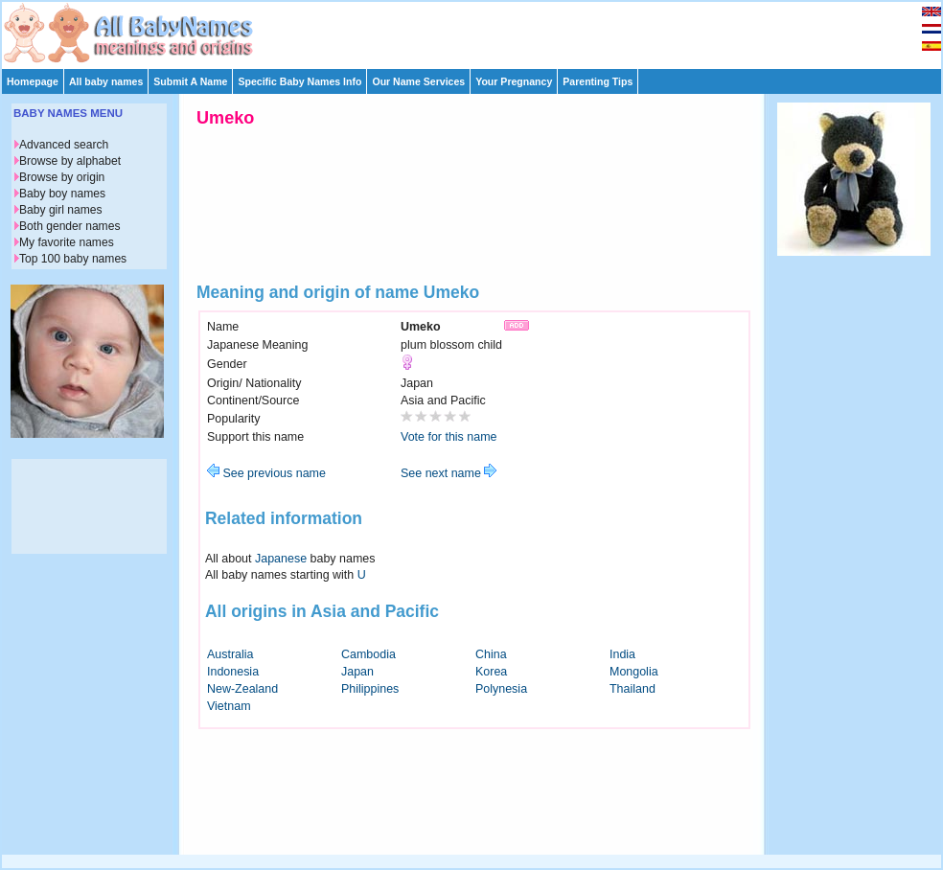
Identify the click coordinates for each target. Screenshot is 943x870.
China (491, 654)
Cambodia (368, 654)
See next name (448, 473)
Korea (491, 671)
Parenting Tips (597, 81)
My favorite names (66, 242)
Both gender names (69, 226)
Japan (357, 671)
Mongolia (634, 671)
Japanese (281, 558)
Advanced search (63, 144)
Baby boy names (62, 193)
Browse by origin (61, 177)
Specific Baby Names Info (299, 81)
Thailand (633, 689)
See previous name (266, 473)
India (622, 654)
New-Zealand (242, 689)
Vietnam (229, 706)
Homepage (32, 81)
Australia (230, 654)
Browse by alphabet (70, 161)
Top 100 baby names (72, 258)
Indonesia (233, 671)
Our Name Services (418, 81)
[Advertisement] (854, 553)
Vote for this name (449, 437)
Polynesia (501, 689)
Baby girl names (61, 210)
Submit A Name (190, 81)
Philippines (370, 689)
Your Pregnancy (513, 81)
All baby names (106, 81)
